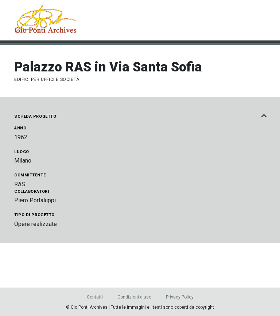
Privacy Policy (180, 297)
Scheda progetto (140, 116)
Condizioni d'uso (134, 297)
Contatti (95, 297)
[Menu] (262, 20)
